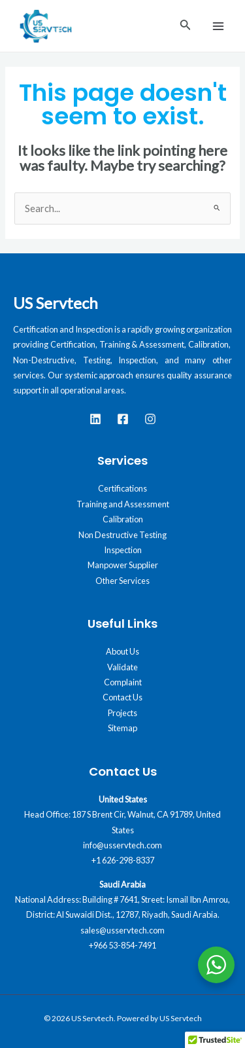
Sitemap (122, 728)
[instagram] (150, 419)
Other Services (122, 580)
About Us (122, 651)
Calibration (123, 519)
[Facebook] (123, 419)
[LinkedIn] (95, 419)
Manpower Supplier (123, 565)
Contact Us (122, 697)
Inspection (123, 550)
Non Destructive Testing (122, 535)
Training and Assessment (122, 504)
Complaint (123, 682)
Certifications (122, 488)
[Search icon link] (185, 26)
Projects (122, 713)
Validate (122, 667)
